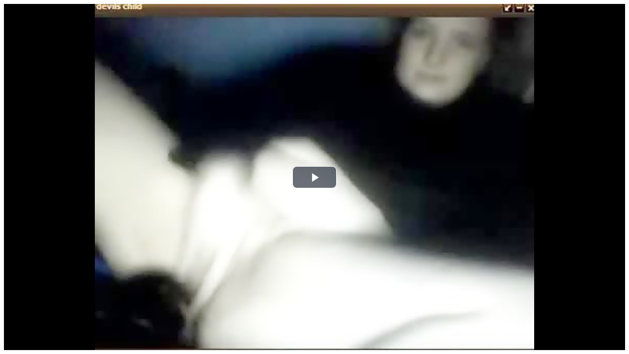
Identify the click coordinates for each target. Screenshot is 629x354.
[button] (314, 177)
